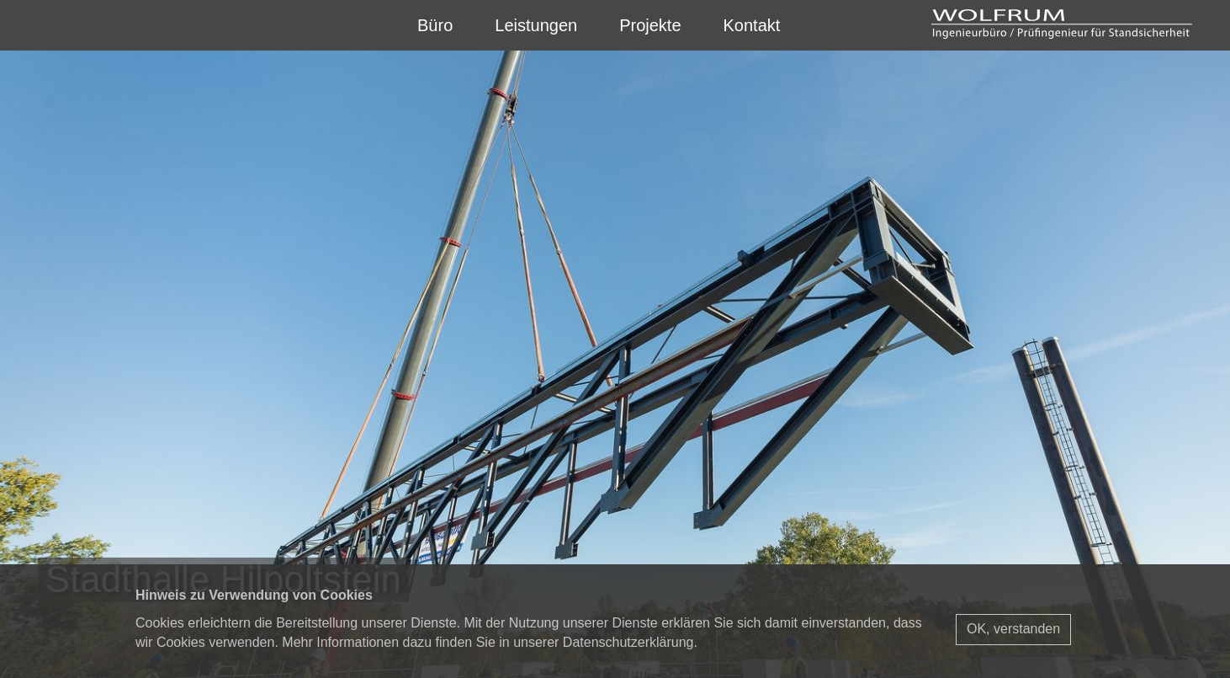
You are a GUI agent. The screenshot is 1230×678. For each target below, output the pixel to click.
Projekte (650, 25)
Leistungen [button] (536, 25)
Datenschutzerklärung (628, 642)
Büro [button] (435, 25)
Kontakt (752, 25)
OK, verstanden (1013, 629)
